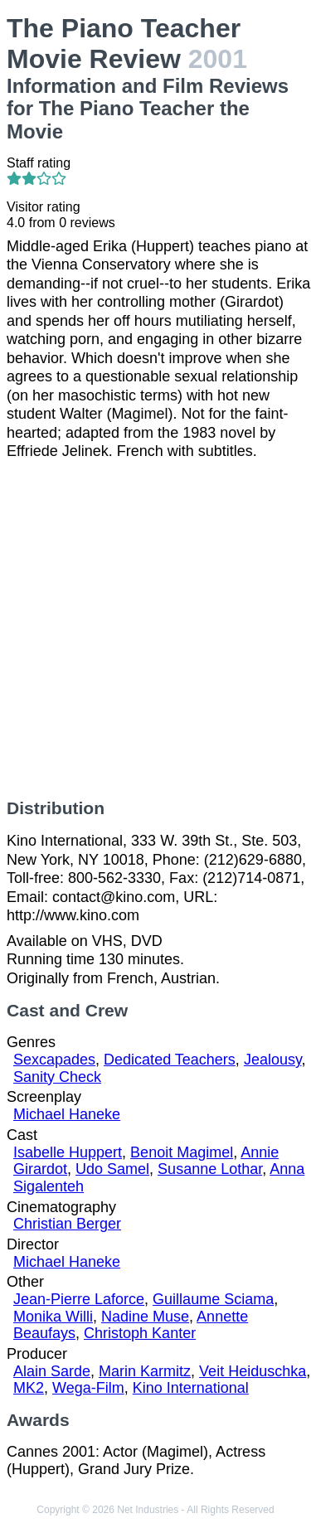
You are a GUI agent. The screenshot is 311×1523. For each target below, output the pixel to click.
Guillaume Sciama (213, 1299)
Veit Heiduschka (252, 1371)
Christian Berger (67, 1223)
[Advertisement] (155, 629)
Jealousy (273, 1059)
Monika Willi (53, 1316)
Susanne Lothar (210, 1169)
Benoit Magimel (181, 1152)
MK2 (28, 1388)
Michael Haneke (66, 1114)
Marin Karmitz (145, 1371)
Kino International (191, 1388)
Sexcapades (54, 1059)
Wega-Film (88, 1388)
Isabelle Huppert (67, 1152)
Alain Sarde (51, 1371)
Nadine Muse (145, 1316)
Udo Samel (112, 1169)
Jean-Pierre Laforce (78, 1299)
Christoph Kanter (140, 1333)
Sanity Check (57, 1077)
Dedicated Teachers (170, 1059)
